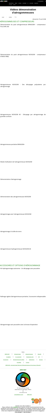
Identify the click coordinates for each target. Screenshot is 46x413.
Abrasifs (39, 354)
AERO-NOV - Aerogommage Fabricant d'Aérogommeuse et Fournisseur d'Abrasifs (23, 365)
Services (41, 359)
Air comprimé (18, 357)
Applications (31, 359)
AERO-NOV (7, 354)
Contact (27, 362)
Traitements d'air (29, 357)
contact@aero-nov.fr (18, 394)
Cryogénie (8, 357)
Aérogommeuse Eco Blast (18, 359)
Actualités (19, 362)
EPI (39, 357)
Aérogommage (17, 354)
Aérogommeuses (29, 354)
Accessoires (5, 359)
